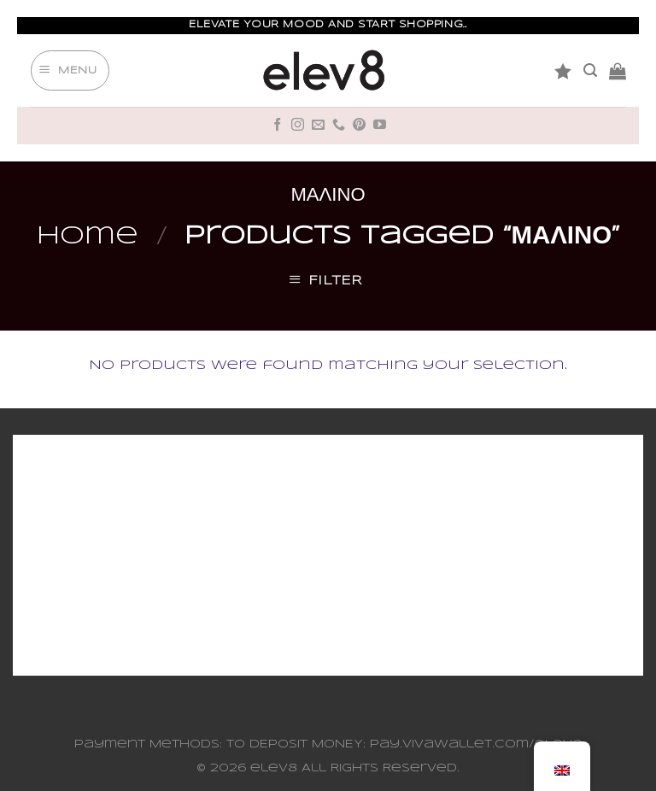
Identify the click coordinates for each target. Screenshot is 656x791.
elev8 (273, 768)
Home (87, 237)
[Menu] (70, 70)
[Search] (590, 70)
